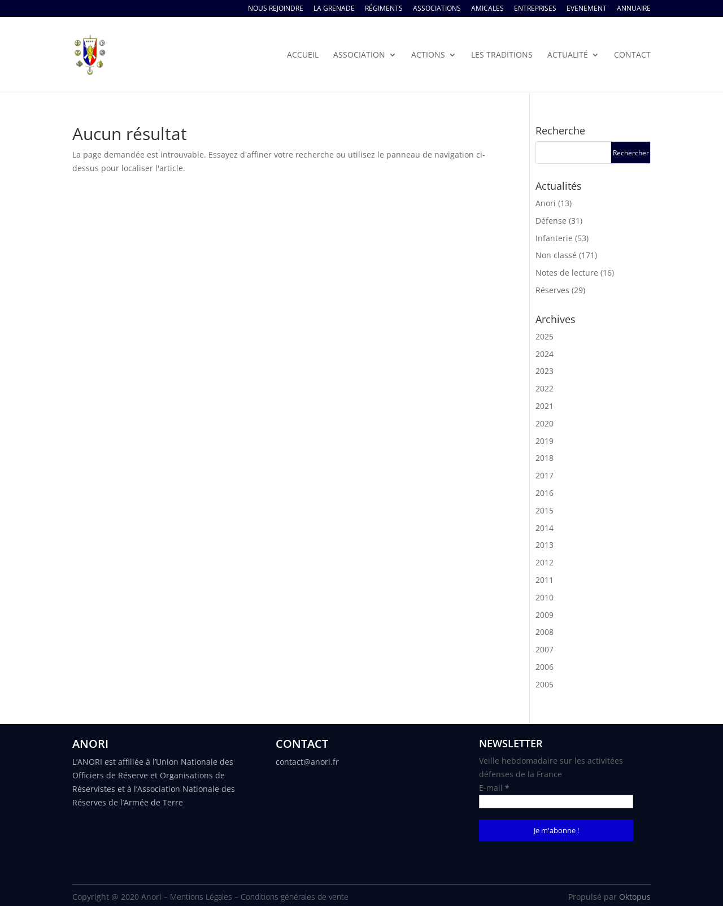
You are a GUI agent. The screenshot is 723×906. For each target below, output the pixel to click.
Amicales (487, 9)
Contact (632, 55)
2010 (544, 597)
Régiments (384, 9)
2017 (544, 475)
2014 (544, 527)
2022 (544, 388)
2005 (544, 684)
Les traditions (502, 55)
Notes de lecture (566, 272)
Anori (545, 203)
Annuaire (634, 9)
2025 (544, 336)
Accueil (303, 55)
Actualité (567, 55)
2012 (544, 562)
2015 (544, 510)
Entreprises (535, 9)
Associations (437, 9)
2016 (544, 492)
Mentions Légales (201, 896)
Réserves (552, 290)
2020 (544, 423)
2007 (544, 649)
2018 (544, 457)
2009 (544, 614)
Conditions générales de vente (295, 896)
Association (359, 55)
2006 (544, 666)
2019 (544, 440)
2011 (544, 579)
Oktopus (635, 896)
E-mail (494, 787)
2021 (544, 405)
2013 (544, 544)
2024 (544, 354)
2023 (544, 370)
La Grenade (334, 9)
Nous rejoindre (275, 9)
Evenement (587, 9)
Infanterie (554, 238)
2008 (544, 631)
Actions (428, 55)
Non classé (556, 255)
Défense (551, 220)
